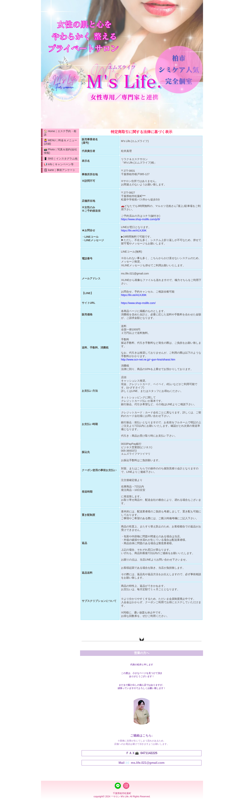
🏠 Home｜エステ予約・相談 (60, 133)
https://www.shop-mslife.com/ (138, 303)
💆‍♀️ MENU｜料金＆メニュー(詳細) (60, 142)
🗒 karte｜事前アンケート (59, 169)
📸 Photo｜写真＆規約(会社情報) (60, 151)
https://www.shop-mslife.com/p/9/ (140, 219)
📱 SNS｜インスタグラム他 (60, 158)
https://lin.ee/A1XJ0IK (134, 230)
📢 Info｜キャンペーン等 (59, 164)
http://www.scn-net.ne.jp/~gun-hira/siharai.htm (148, 359)
